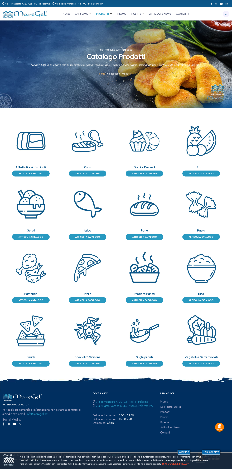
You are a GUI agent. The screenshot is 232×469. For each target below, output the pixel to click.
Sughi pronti (144, 357)
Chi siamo (81, 14)
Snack (31, 357)
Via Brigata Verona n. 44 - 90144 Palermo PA (79, 3)
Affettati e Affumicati (31, 167)
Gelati (31, 230)
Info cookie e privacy (175, 463)
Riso (201, 294)
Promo (121, 14)
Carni (87, 167)
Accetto (184, 452)
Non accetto (211, 452)
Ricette (136, 14)
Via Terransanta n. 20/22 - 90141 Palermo (27, 3)
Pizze (87, 294)
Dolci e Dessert (144, 167)
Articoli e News (160, 14)
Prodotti (102, 14)
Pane (144, 230)
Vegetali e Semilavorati (201, 357)
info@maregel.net (37, 414)
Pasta (201, 230)
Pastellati (30, 294)
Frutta (201, 167)
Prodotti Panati (144, 294)
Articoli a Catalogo (31, 173)
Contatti (182, 14)
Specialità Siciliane (88, 357)
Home (66, 14)
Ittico (87, 230)
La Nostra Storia (170, 407)
